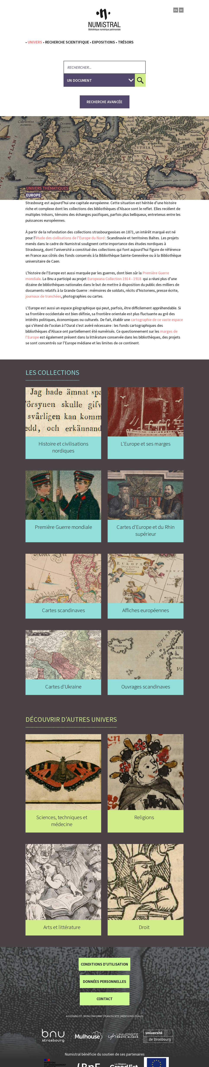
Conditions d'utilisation (104, 964)
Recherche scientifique (67, 42)
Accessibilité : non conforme (84, 1016)
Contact (105, 998)
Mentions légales (132, 1016)
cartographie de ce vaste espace (157, 319)
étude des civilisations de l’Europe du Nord (70, 237)
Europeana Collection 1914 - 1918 (114, 278)
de (181, 10)
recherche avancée (104, 101)
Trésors (126, 42)
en (175, 10)
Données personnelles (104, 981)
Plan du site (111, 1016)
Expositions (103, 42)
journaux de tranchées (43, 296)
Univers (35, 42)
